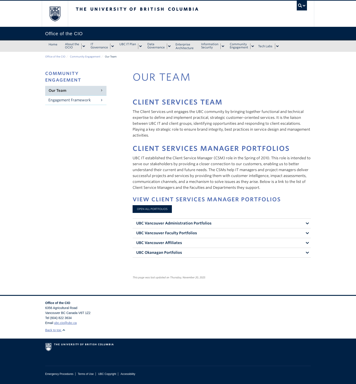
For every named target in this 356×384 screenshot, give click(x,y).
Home (53, 44)
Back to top (55, 330)
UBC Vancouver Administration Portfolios (174, 223)
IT (99, 45)
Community (239, 45)
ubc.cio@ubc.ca (65, 323)
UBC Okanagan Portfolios (159, 252)
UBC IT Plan (127, 44)
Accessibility (128, 374)
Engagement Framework (69, 100)
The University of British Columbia (55, 14)
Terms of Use (86, 374)
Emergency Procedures (59, 374)
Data (156, 45)
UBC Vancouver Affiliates (159, 243)
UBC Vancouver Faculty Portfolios (166, 233)
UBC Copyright (107, 374)
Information (209, 45)
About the (72, 45)
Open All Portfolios (152, 209)
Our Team (57, 90)
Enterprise (185, 46)
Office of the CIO (55, 56)
